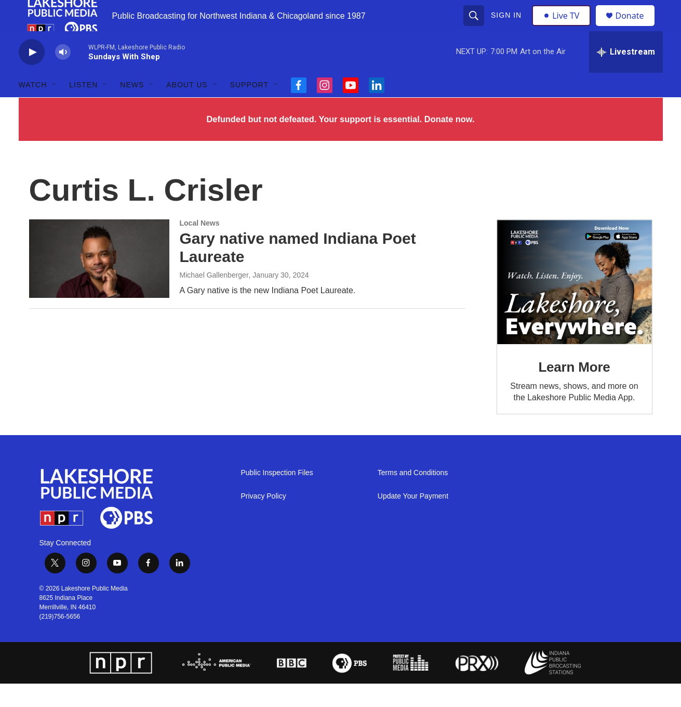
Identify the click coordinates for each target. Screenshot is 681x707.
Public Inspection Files (277, 496)
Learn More (574, 390)
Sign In (507, 27)
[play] (31, 76)
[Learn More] (574, 305)
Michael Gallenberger (214, 298)
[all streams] (626, 75)
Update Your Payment (413, 519)
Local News (200, 246)
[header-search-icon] (475, 27)
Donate (636, 27)
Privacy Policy (263, 519)
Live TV (564, 27)
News (132, 108)
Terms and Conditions (413, 496)
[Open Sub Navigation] (54, 108)
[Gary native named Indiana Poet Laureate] (99, 282)
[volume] (63, 75)
